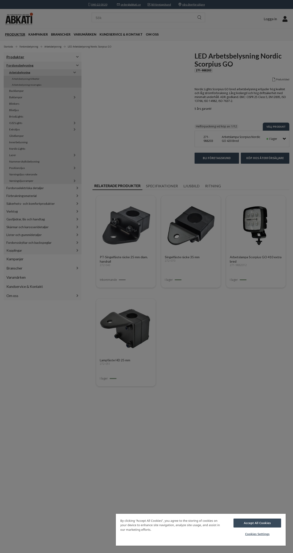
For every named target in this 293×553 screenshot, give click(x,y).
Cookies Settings (257, 534)
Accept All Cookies (257, 523)
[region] (201, 530)
